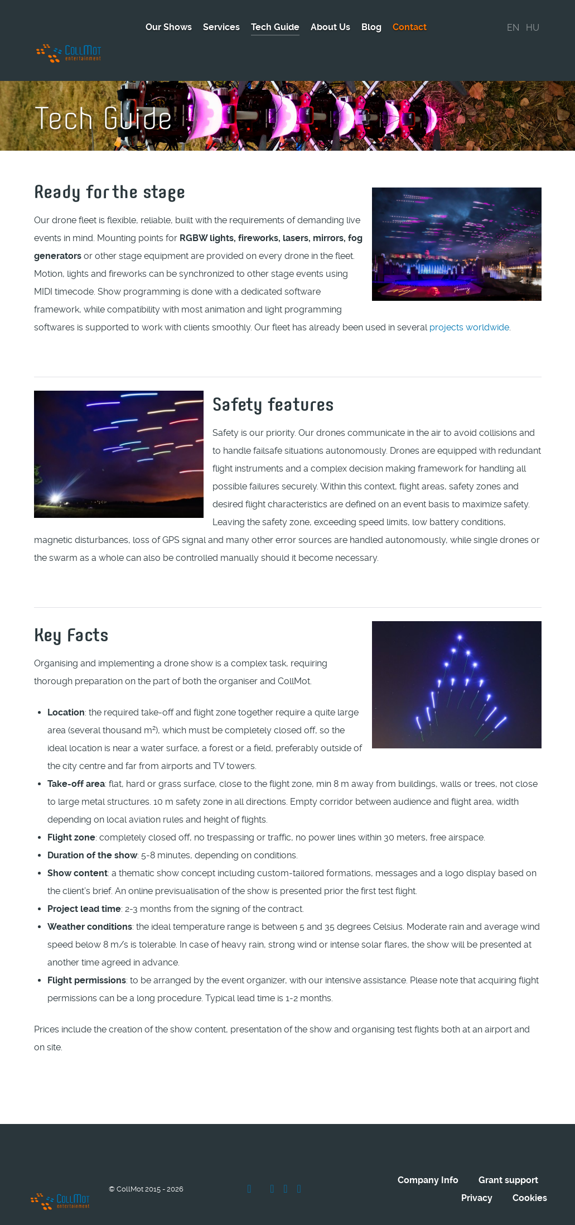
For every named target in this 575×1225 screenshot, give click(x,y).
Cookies (530, 1170)
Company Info (428, 1152)
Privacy (476, 1170)
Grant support (508, 1152)
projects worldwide (469, 302)
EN (513, 27)
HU (532, 27)
